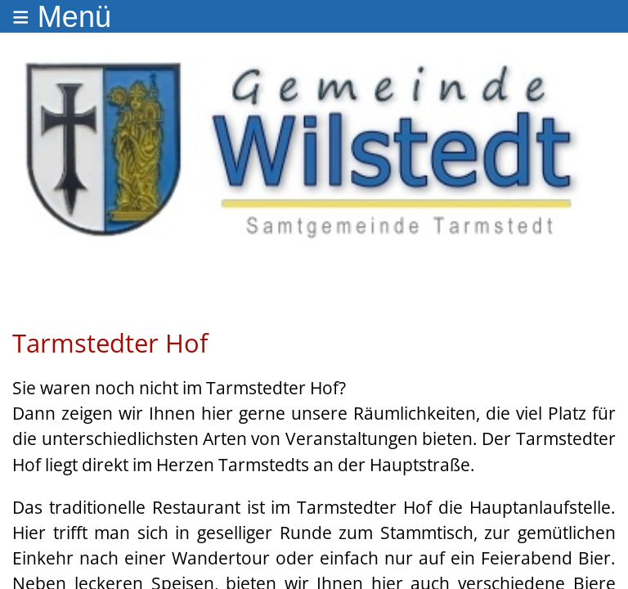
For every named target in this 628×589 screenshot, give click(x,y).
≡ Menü (61, 17)
